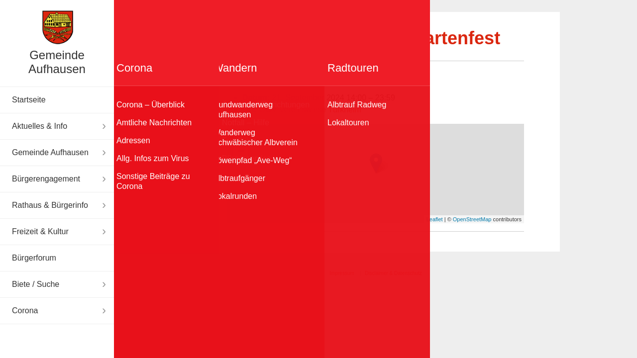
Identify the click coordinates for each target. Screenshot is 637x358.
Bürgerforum (34, 258)
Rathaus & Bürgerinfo (50, 205)
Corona (25, 310)
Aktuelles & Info (39, 126)
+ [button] (241, 137)
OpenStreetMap (472, 219)
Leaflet (434, 219)
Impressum (341, 273)
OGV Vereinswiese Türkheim (310, 109)
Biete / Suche (35, 284)
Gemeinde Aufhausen (57, 62)
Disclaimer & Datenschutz (393, 273)
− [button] (241, 152)
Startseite (29, 99)
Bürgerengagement (46, 179)
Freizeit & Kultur (40, 231)
